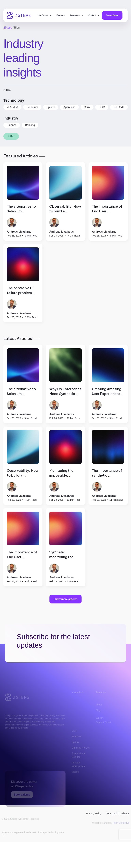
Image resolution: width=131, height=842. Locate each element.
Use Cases (44, 15)
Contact (93, 15)
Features (60, 15)
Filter (11, 136)
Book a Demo (112, 15)
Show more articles (65, 599)
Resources (76, 15)
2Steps (7, 27)
